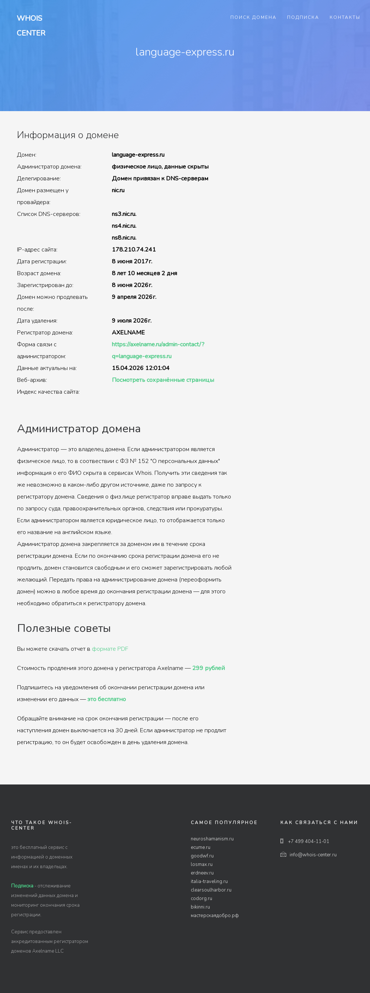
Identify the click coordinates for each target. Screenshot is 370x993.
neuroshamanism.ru (212, 839)
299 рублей (208, 668)
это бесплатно (106, 699)
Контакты (345, 17)
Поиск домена (253, 17)
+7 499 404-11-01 (304, 841)
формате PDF (110, 649)
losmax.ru (202, 864)
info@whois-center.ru (308, 855)
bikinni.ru (200, 907)
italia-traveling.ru (209, 881)
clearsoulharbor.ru (211, 890)
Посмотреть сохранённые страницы (163, 380)
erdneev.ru (202, 873)
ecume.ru (200, 847)
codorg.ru (201, 898)
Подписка (303, 17)
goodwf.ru (202, 856)
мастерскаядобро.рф (215, 915)
